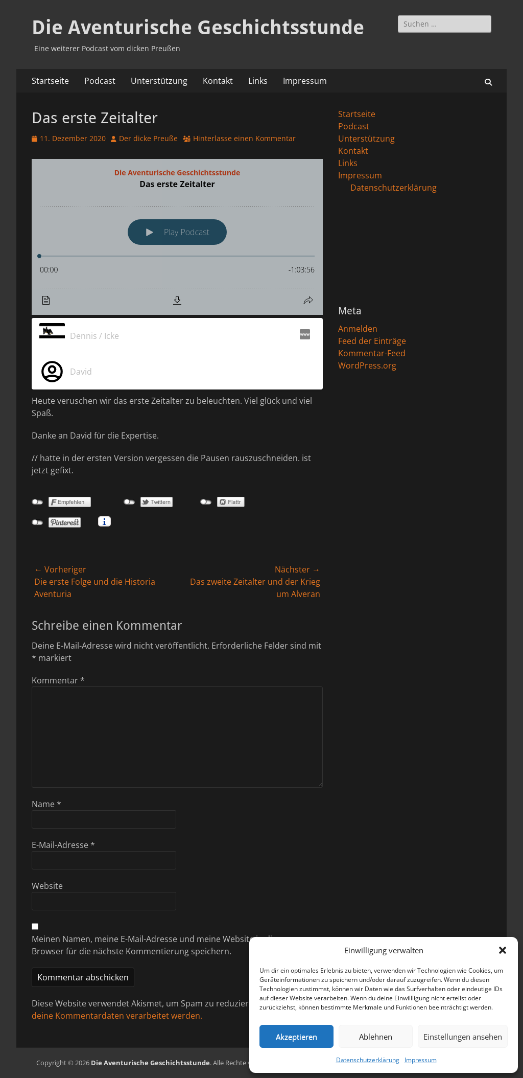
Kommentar (58, 680)
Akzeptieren (296, 1036)
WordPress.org (367, 365)
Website (47, 885)
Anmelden (357, 328)
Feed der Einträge (372, 341)
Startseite (50, 80)
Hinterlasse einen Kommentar (244, 138)
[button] (502, 950)
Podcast (99, 80)
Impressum (421, 1060)
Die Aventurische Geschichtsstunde (198, 27)
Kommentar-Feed (372, 353)
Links (258, 80)
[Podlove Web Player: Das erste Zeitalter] (177, 237)
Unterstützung (159, 80)
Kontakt (218, 80)
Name (46, 804)
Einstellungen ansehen (462, 1036)
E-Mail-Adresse (63, 845)
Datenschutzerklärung (367, 1060)
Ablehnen (375, 1036)
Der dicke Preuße (148, 138)
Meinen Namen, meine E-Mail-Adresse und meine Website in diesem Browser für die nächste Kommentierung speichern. (162, 945)
